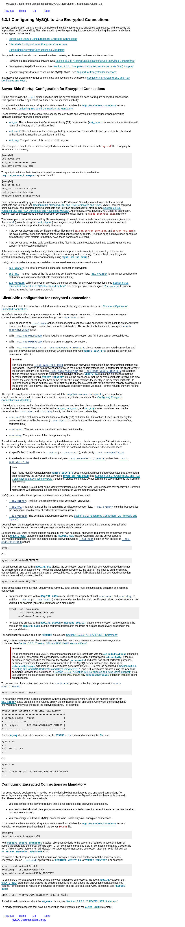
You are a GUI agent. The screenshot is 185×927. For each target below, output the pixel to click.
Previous (9, 10)
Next (47, 11)
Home (23, 11)
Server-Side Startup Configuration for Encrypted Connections (43, 38)
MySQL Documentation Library (29, 919)
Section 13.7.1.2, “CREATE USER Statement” (92, 634)
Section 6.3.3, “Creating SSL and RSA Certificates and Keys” (67, 205)
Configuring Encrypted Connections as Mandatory (36, 49)
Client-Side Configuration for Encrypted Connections (38, 44)
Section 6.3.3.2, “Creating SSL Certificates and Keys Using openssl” (93, 672)
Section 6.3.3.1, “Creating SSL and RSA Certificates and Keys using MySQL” (61, 209)
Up (35, 10)
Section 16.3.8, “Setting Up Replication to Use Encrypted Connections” (94, 60)
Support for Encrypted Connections (96, 72)
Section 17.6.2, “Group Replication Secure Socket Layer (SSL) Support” (93, 66)
